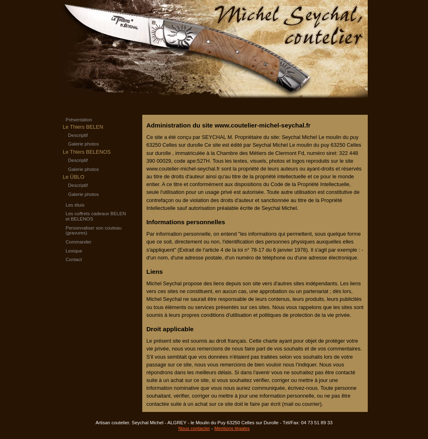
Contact (74, 259)
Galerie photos (83, 143)
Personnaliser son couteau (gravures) (93, 230)
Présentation (79, 119)
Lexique (74, 250)
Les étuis (75, 204)
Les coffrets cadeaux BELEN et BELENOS (96, 216)
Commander (78, 241)
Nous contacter (194, 428)
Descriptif (78, 135)
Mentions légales (232, 428)
